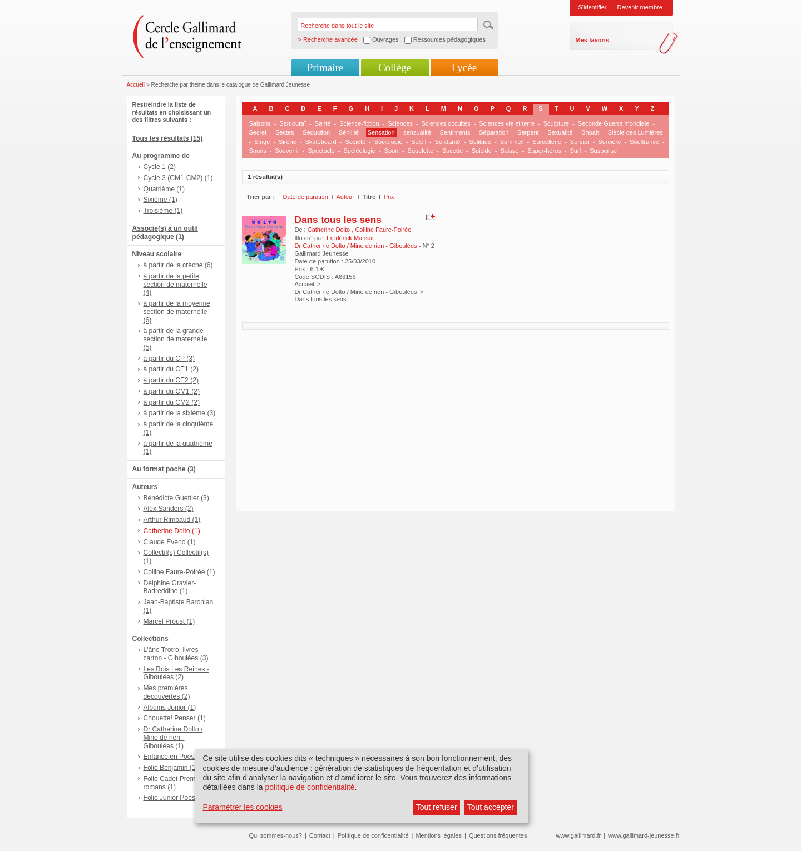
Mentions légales (439, 835)
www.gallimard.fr (578, 835)
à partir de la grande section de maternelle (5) (175, 339)
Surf (575, 150)
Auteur (345, 196)
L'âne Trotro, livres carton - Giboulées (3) (176, 654)
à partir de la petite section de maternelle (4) (175, 284)
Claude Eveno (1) (170, 542)
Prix (389, 196)
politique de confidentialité (309, 787)
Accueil (136, 85)
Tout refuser (436, 807)
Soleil (418, 141)
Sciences (400, 123)
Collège (394, 67)
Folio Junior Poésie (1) (177, 798)
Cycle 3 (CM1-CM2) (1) (178, 178)
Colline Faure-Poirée (383, 229)
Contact (319, 835)
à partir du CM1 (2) (172, 391)
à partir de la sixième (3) (180, 413)
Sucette (452, 150)
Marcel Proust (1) (169, 621)
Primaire (325, 67)
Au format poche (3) (164, 469)
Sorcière (609, 141)
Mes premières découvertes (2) (167, 692)
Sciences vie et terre (507, 123)
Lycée (464, 67)
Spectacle (321, 150)
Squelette (420, 150)
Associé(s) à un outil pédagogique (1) (165, 233)
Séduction (316, 132)
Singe (262, 141)
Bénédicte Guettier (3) (176, 498)
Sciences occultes (446, 123)
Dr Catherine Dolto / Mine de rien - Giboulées (356, 291)
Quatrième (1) (164, 189)
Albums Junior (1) (170, 707)
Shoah (590, 132)
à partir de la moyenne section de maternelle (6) (177, 312)
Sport (391, 150)
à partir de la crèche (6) (178, 265)
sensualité (417, 132)
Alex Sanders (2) (169, 508)
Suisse (509, 150)
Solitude (480, 141)
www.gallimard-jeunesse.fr (643, 835)
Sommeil (512, 141)
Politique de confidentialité (373, 835)
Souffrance (644, 141)
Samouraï (292, 123)
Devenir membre (639, 7)
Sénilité (349, 132)
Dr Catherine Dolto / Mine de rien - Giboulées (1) (173, 737)
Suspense (603, 150)
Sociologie (388, 141)
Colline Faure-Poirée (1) (179, 572)
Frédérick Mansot (350, 238)
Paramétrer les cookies (242, 807)
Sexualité (559, 132)
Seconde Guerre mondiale (613, 123)
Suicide (482, 150)
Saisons (260, 123)
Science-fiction (359, 123)
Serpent (528, 132)
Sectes (284, 132)
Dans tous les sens (338, 219)
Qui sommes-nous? (275, 835)
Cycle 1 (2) (160, 167)
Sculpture (556, 123)
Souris (257, 150)
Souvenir (287, 150)
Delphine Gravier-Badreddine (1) (170, 587)
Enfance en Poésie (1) (177, 756)
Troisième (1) (163, 211)
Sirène (287, 141)
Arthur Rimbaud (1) (172, 520)
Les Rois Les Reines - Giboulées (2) (176, 673)
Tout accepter (490, 807)
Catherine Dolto (330, 229)
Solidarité (448, 141)
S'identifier (592, 7)
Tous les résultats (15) (167, 138)
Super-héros (544, 150)
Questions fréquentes (498, 835)
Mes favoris (593, 40)
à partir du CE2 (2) (171, 380)
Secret (258, 132)
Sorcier (580, 141)
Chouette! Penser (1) (175, 718)
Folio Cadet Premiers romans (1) (175, 783)
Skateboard (320, 141)
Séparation (493, 132)
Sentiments (454, 132)
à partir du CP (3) (169, 358)
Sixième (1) (160, 199)
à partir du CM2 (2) (172, 402)
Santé (323, 123)
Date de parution (305, 196)
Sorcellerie (546, 141)
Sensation (381, 132)
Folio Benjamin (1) (171, 768)
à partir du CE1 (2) (171, 369)
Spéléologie (359, 150)
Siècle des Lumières (635, 132)
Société (355, 141)
